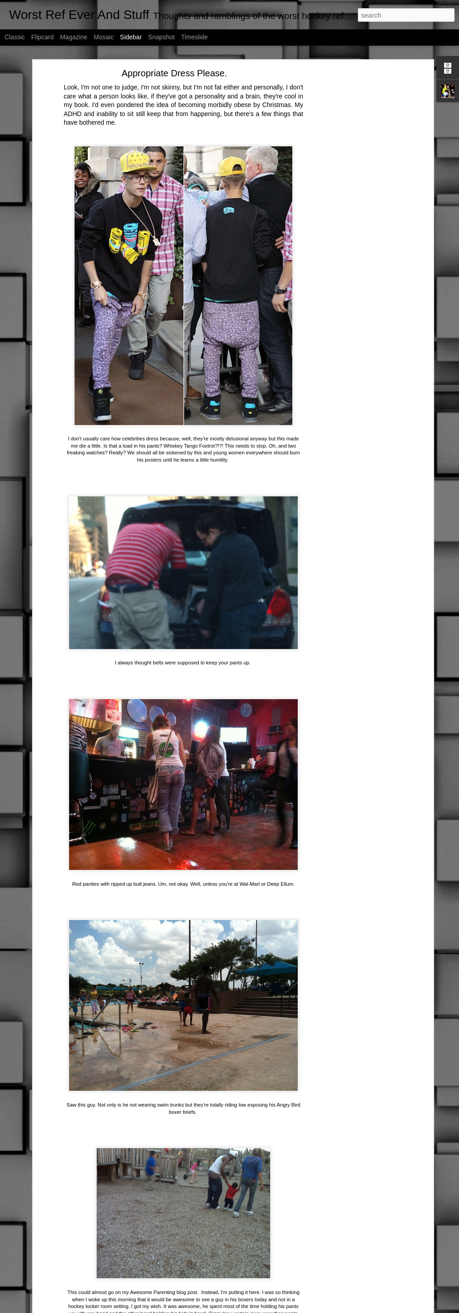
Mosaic (103, 37)
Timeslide (194, 37)
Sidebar (131, 37)
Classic (15, 37)
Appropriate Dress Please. (174, 73)
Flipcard (42, 37)
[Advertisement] (353, 214)
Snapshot (161, 37)
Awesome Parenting (152, 1292)
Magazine (74, 37)
